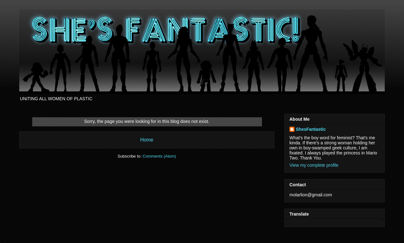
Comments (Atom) (159, 156)
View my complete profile (313, 165)
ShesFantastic (311, 129)
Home (146, 139)
